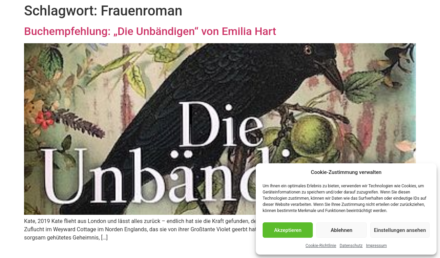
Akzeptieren (287, 230)
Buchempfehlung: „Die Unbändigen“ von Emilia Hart (150, 31)
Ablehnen (341, 230)
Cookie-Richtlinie (321, 245)
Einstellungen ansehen (400, 230)
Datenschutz (351, 245)
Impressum (376, 245)
